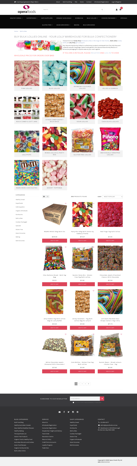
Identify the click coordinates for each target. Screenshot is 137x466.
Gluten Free (47, 25)
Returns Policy (46, 439)
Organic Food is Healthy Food (23, 439)
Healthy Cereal (16, 18)
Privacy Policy (98, 402)
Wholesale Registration (101, 2)
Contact (89, 2)
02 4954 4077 (103, 422)
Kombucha (79, 18)
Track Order (45, 434)
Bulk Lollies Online (19, 451)
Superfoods (32, 18)
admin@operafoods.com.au (107, 425)
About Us (45, 422)
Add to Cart (55, 240)
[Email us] (59, 412)
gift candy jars (80, 42)
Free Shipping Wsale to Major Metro (26, 2)
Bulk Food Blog (67, 2)
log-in (108, 53)
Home (82, 2)
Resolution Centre (47, 436)
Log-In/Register (116, 2)
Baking (76, 25)
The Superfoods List (20, 434)
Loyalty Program (47, 445)
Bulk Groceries (89, 25)
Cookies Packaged (109, 18)
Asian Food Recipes (20, 445)
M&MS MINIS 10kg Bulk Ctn (54, 231)
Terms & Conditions (89, 402)
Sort (99, 196)
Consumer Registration (49, 428)
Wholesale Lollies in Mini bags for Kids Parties (95, 41)
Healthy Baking (19, 431)
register (95, 53)
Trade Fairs (45, 448)
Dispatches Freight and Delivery (52, 431)
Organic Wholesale (63, 18)
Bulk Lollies (92, 18)
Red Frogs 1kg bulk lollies (110, 231)
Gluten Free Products (20, 436)
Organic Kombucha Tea (21, 448)
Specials (124, 18)
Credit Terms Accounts (49, 442)
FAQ (76, 2)
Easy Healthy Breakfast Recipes (24, 428)
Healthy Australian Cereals (22, 425)
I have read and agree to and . (87, 402)
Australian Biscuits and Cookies (24, 442)
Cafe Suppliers (47, 18)
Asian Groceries (63, 25)
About (58, 2)
